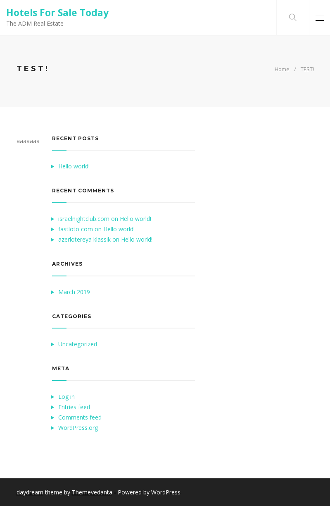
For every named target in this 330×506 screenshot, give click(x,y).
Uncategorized (77, 344)
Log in (66, 396)
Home (282, 69)
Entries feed (74, 407)
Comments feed (80, 417)
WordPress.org (78, 428)
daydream (30, 492)
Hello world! (74, 166)
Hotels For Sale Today (57, 12)
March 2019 (74, 292)
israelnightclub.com (83, 219)
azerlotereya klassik (84, 239)
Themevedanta (92, 492)
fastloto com (75, 229)
